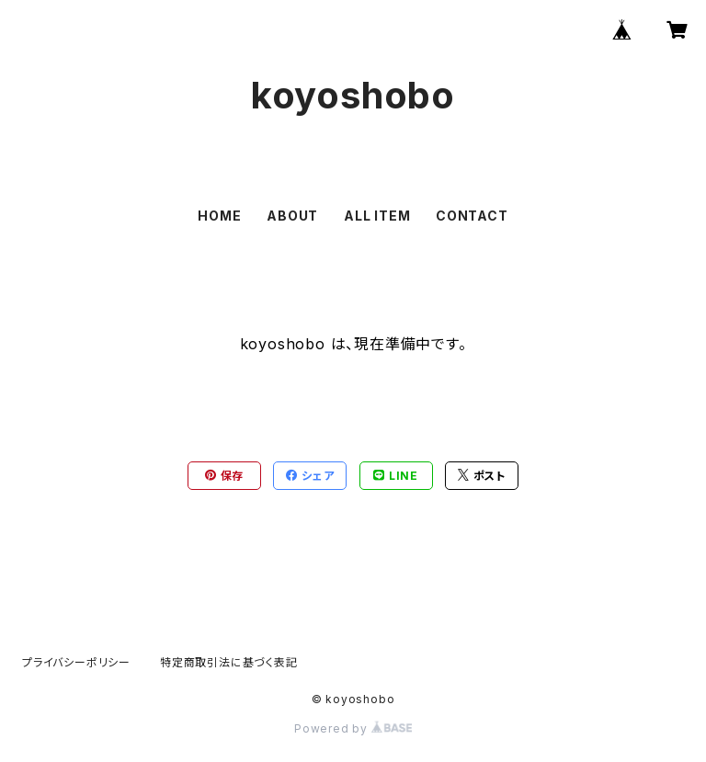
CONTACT (472, 215)
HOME (219, 215)
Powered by (353, 728)
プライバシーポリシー (76, 662)
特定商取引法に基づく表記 (229, 662)
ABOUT (292, 215)
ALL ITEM (377, 215)
